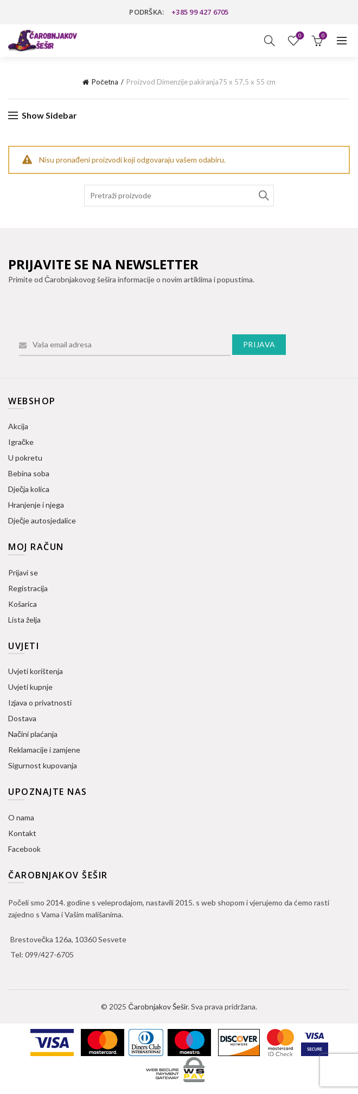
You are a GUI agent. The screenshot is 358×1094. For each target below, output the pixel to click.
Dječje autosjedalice (42, 520)
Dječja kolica (28, 489)
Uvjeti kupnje (30, 686)
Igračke (21, 441)
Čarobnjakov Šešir (157, 1006)
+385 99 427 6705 (200, 12)
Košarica (22, 604)
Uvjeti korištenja (35, 671)
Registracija (28, 588)
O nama (21, 817)
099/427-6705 (49, 954)
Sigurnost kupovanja (42, 765)
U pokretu (25, 457)
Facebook (24, 848)
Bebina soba (28, 473)
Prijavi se (23, 572)
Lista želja (299, 36)
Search (263, 195)
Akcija (18, 426)
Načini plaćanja (32, 734)
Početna (105, 81)
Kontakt (22, 833)
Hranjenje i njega (36, 504)
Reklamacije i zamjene (44, 749)
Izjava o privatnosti (40, 702)
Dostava (22, 718)
